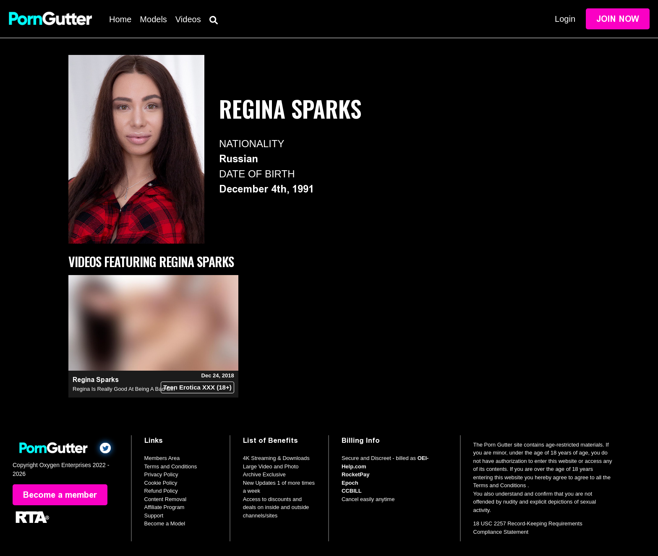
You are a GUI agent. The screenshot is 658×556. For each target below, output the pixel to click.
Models (153, 19)
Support (154, 515)
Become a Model (164, 523)
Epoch (350, 483)
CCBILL (352, 491)
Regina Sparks (96, 380)
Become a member (60, 495)
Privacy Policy (161, 474)
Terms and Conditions (170, 466)
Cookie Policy (161, 483)
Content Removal (165, 499)
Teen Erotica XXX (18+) (197, 387)
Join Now (617, 19)
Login (565, 18)
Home (120, 19)
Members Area (162, 458)
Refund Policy (161, 491)
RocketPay (355, 474)
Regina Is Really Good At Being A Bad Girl (124, 389)
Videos (188, 19)
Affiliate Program (164, 507)
